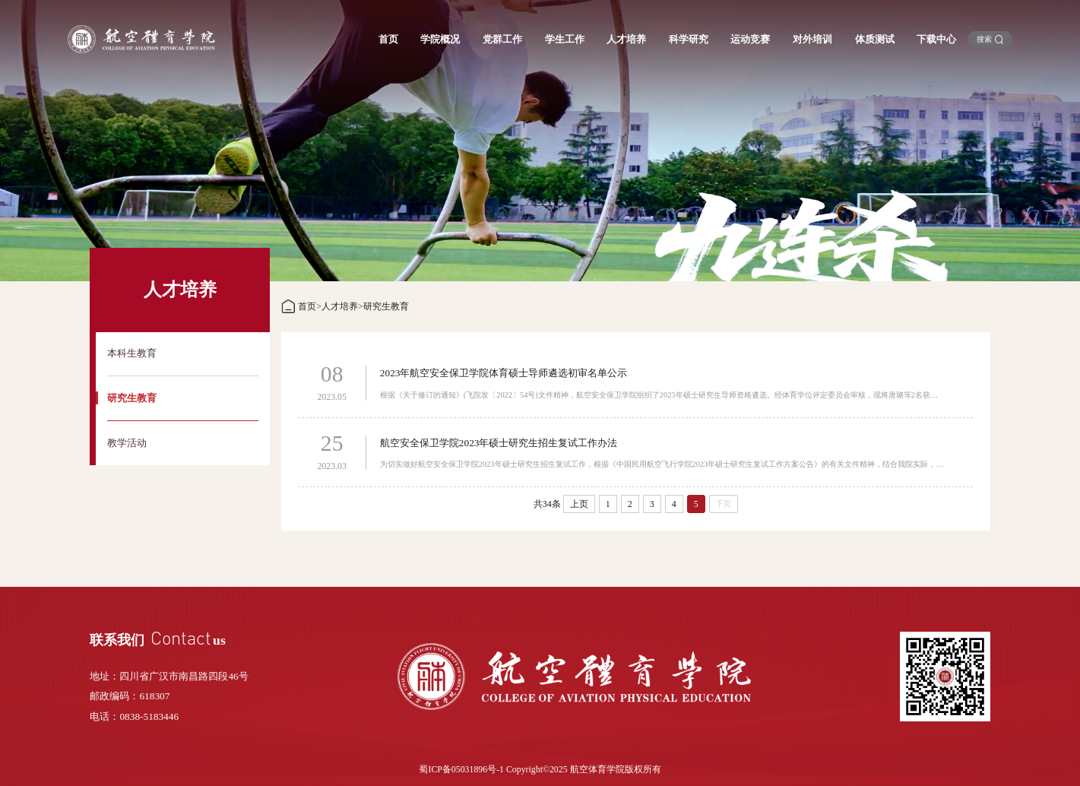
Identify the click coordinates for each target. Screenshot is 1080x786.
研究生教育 (386, 306)
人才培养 (339, 306)
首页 (307, 306)
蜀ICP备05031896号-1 (461, 769)
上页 (579, 504)
